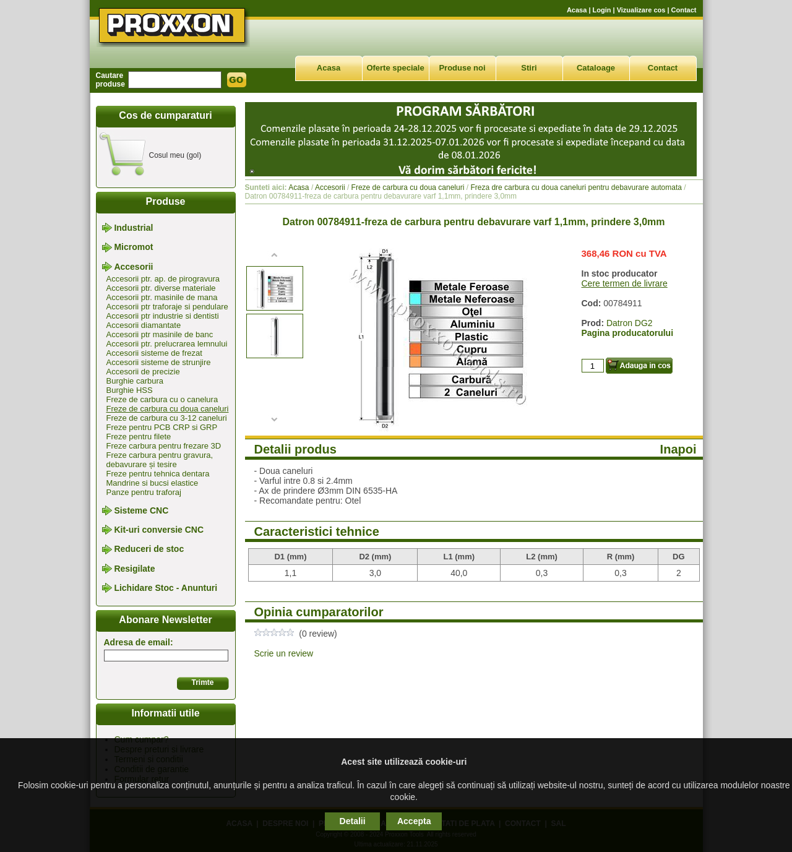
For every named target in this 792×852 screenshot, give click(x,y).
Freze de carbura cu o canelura (162, 399)
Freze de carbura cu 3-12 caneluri (166, 418)
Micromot (133, 247)
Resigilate (134, 569)
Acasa (577, 10)
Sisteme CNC (141, 510)
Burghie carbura (135, 380)
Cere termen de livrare (625, 283)
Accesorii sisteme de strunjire (158, 362)
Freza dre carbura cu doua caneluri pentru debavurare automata (576, 187)
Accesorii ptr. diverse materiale (161, 288)
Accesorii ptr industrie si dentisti (162, 316)
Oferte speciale (395, 67)
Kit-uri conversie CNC (159, 530)
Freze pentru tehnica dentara (158, 473)
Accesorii (133, 267)
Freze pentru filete (138, 436)
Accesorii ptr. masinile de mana (162, 297)
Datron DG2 (629, 323)
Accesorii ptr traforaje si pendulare (167, 306)
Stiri (528, 67)
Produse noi (462, 67)
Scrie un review (284, 653)
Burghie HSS (129, 390)
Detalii (353, 821)
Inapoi (678, 449)
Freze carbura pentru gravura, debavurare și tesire (159, 459)
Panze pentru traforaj (143, 492)
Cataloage (596, 67)
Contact (684, 10)
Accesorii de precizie (143, 371)
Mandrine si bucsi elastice (152, 483)
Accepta (414, 821)
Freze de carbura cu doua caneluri (167, 408)
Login (602, 10)
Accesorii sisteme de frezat (154, 353)
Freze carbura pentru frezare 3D (164, 445)
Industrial (133, 228)
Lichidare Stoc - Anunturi (165, 588)
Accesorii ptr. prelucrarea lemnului (167, 343)
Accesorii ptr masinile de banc (159, 334)
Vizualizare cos (641, 10)
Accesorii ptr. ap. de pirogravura (163, 278)
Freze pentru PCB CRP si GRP (162, 427)
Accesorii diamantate (143, 325)
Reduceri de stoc (149, 549)
